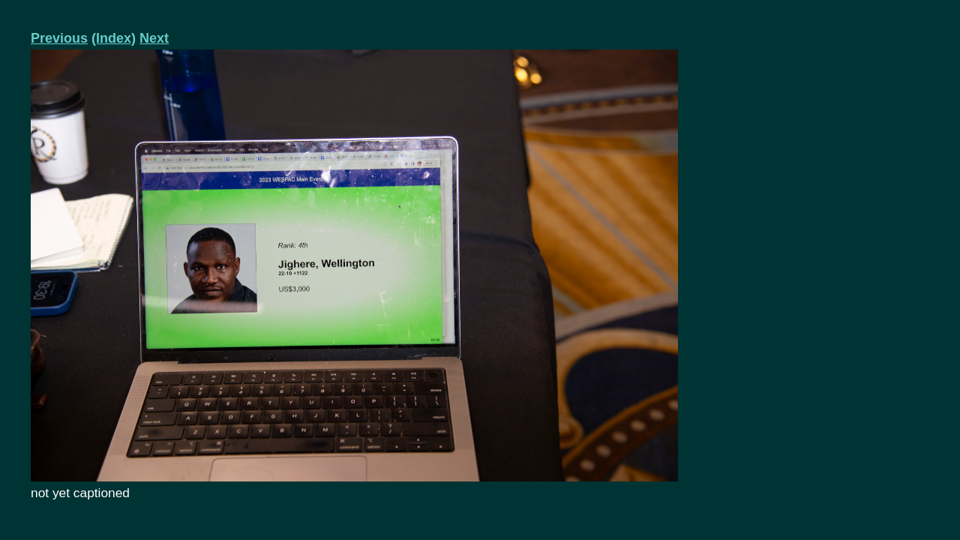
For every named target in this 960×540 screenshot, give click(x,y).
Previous (59, 38)
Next (154, 38)
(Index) (114, 38)
